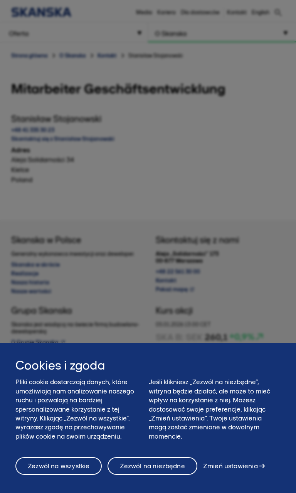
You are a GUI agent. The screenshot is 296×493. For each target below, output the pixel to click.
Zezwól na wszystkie (58, 470)
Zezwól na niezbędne (152, 470)
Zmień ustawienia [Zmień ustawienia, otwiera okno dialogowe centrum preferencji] (230, 470)
